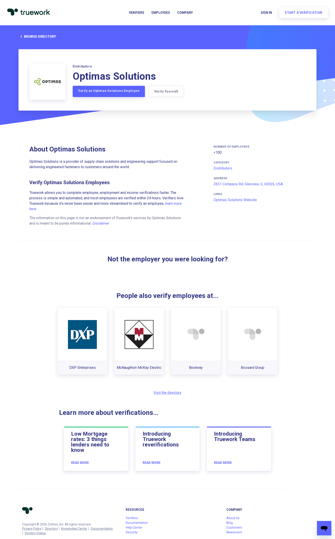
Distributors (223, 168)
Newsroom (234, 532)
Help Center (134, 527)
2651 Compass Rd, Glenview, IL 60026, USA (248, 184)
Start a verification (303, 12)
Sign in (266, 12)
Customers (234, 527)
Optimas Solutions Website (235, 200)
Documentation (102, 528)
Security (131, 532)
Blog (229, 523)
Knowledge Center (74, 528)
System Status (35, 533)
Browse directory (37, 36)
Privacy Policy (32, 528)
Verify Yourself (166, 91)
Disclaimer (101, 223)
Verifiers (136, 12)
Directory (51, 528)
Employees (160, 12)
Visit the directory (167, 392)
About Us (233, 518)
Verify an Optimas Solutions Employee (109, 91)
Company (185, 12)
